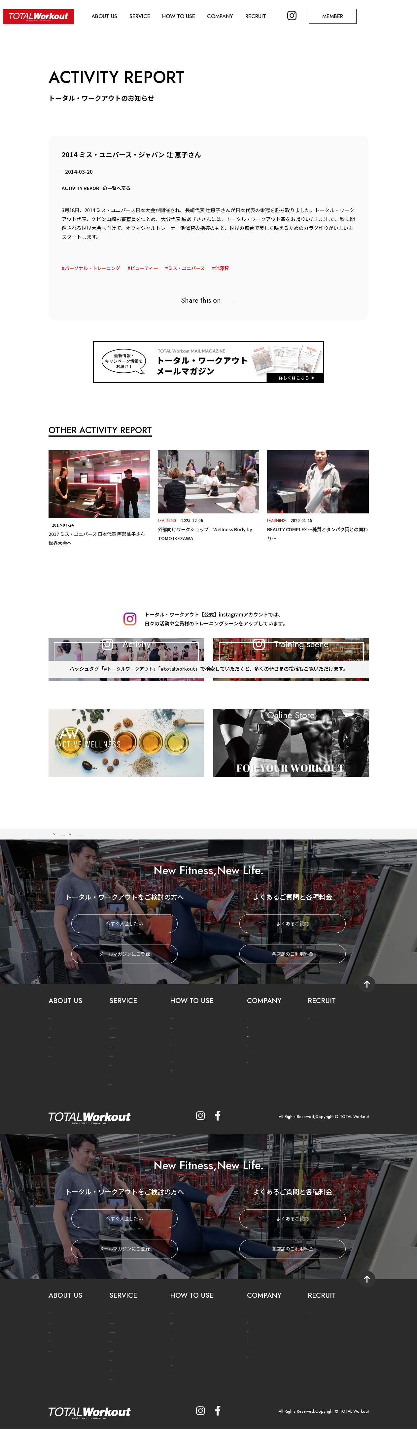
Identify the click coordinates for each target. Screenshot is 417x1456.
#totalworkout (179, 725)
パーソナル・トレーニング (94, 267)
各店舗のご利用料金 (292, 984)
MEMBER (372, 13)
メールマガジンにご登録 (124, 984)
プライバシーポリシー (190, 1090)
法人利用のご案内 (186, 1057)
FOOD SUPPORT (125, 1085)
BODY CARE (121, 1095)
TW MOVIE (59, 1085)
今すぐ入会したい (124, 954)
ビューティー (149, 267)
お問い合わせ (259, 1083)
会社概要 (255, 1047)
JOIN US (319, 1048)
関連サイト (257, 1091)
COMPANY (243, 13)
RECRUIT (283, 13)
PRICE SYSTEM (184, 1048)
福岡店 (253, 1074)
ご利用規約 (180, 1081)
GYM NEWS (60, 1067)
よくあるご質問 (292, 954)
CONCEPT (59, 1048)
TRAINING (119, 1076)
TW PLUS (57, 1076)
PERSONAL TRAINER (129, 1057)
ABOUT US (112, 13)
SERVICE (152, 13)
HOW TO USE (196, 13)
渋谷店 (253, 1056)
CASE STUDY (121, 1113)
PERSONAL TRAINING (131, 1067)
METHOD (118, 1048)
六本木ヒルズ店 (261, 1065)
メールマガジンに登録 (191, 1108)
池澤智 (231, 267)
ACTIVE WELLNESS (127, 1104)
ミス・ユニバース (193, 267)
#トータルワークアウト (128, 725)
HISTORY (57, 1057)
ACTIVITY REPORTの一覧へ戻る (98, 187)
